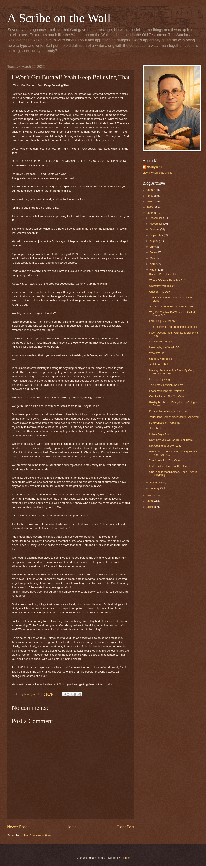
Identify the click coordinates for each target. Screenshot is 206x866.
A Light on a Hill (158, 364)
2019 (150, 507)
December (156, 217)
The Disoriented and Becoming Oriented (173, 326)
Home (72, 827)
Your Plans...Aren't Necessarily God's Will (174, 417)
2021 (150, 495)
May (153, 258)
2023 (150, 207)
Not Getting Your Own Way (165, 445)
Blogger (125, 857)
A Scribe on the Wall (59, 18)
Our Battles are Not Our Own (166, 396)
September (157, 235)
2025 (150, 195)
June (153, 252)
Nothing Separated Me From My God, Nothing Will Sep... (171, 372)
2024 (150, 201)
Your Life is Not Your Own (164, 460)
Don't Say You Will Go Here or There (171, 439)
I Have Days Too (159, 434)
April (153, 263)
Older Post (125, 827)
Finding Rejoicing (159, 379)
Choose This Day (159, 291)
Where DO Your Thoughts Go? (167, 280)
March (154, 269)
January (155, 488)
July (152, 246)
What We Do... (157, 353)
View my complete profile (157, 172)
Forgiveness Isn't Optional (164, 422)
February (155, 482)
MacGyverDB (155, 167)
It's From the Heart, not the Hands (169, 466)
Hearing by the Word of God (165, 347)
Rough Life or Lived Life (163, 274)
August (154, 241)
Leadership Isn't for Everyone (166, 390)
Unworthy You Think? (161, 285)
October (155, 229)
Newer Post (17, 827)
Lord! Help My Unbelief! (163, 321)
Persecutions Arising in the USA (168, 411)
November (156, 223)
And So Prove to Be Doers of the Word (172, 306)
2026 (150, 190)
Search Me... (156, 428)
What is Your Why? (160, 341)
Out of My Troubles (160, 358)
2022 (150, 213)
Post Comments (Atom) (38, 835)
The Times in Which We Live (166, 385)
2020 (150, 501)
